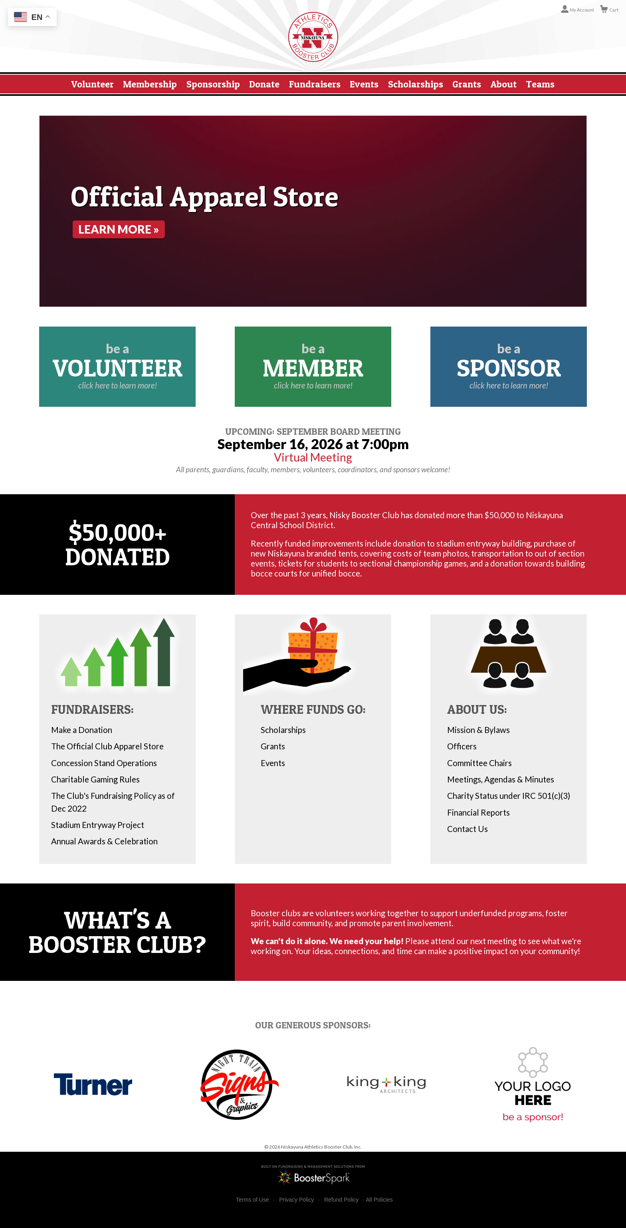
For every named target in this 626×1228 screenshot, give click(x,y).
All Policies (379, 1199)
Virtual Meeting (313, 457)
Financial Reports (478, 812)
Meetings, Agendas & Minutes (500, 779)
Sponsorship (213, 84)
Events (364, 84)
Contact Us (467, 829)
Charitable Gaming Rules (95, 779)
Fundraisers (315, 84)
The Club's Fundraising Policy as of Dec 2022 (113, 802)
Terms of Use (252, 1200)
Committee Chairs (479, 763)
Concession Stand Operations (104, 763)
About (504, 84)
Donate (264, 84)
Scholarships (415, 84)
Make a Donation (81, 730)
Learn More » (124, 229)
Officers (462, 746)
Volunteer (92, 84)
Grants (466, 84)
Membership (150, 84)
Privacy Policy (296, 1200)
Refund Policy (341, 1200)
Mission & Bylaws (478, 730)
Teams (540, 84)
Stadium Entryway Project (97, 825)
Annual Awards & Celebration (104, 841)
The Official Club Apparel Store (107, 746)
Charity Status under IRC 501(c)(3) (508, 795)
